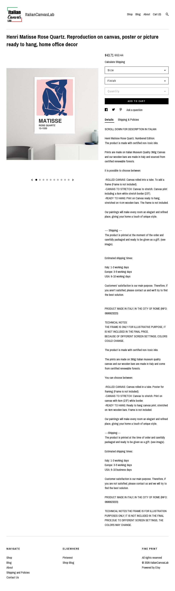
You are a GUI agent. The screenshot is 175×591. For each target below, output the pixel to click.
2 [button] (40, 180)
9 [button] (65, 180)
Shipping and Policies (18, 572)
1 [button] (36, 180)
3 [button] (43, 180)
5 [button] (51, 180)
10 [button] (69, 180)
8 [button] (61, 180)
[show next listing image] (73, 180)
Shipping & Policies (128, 120)
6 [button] (54, 180)
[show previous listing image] (32, 180)
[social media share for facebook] (106, 110)
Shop (130, 14)
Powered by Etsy (151, 567)
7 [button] (58, 180)
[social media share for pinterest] (121, 110)
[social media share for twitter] (114, 110)
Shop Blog (68, 563)
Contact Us (12, 577)
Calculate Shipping (115, 62)
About (147, 14)
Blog (138, 14)
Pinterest (68, 558)
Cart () (157, 14)
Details (109, 120)
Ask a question (134, 110)
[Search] (167, 15)
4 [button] (47, 180)
